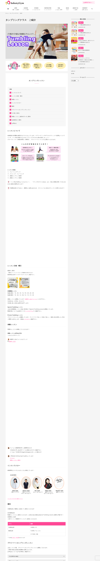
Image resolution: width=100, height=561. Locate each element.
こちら (44, 517)
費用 (13, 106)
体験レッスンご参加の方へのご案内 (21, 116)
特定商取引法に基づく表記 (49, 555)
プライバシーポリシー (38, 555)
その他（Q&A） (16, 113)
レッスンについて (16, 92)
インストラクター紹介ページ (15, 395)
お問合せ (14, 123)
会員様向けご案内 (16, 120)
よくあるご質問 (63, 555)
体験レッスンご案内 (15, 357)
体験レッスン (15, 99)
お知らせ (73, 71)
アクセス (12, 355)
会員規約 (57, 555)
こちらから (27, 319)
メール (26, 506)
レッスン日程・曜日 (17, 96)
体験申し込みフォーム (31, 299)
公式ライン (36, 506)
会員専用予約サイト (88, 2)
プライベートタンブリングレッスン (21, 109)
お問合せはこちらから (15, 538)
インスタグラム (29, 311)
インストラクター (16, 103)
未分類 (72, 73)
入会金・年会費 (15, 434)
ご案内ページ (18, 527)
